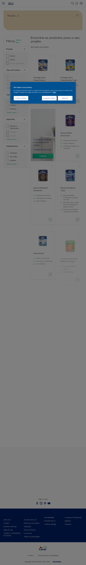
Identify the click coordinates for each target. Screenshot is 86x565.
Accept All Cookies (49, 98)
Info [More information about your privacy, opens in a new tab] (54, 92)
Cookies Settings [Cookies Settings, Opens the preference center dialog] (20, 98)
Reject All (65, 98)
